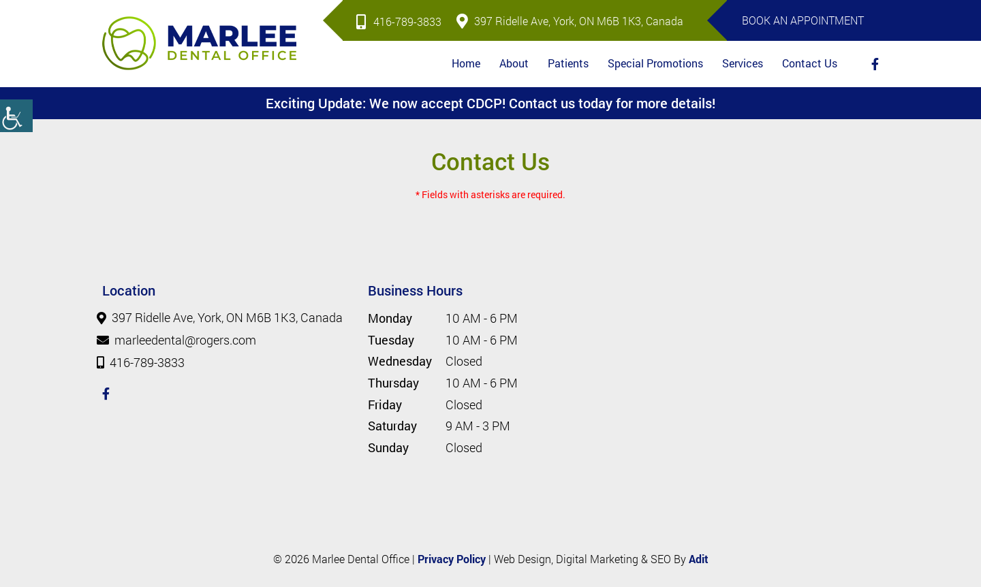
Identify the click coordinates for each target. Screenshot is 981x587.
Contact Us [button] (809, 63)
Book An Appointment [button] (803, 20)
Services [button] (742, 63)
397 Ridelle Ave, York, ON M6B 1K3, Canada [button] (569, 21)
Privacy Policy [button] (452, 559)
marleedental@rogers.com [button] (179, 340)
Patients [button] (568, 63)
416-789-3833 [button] (398, 21)
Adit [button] (698, 559)
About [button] (514, 63)
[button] (16, 115)
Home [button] (466, 63)
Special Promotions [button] (655, 63)
